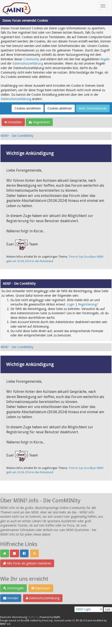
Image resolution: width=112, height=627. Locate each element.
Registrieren (39, 122)
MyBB (57, 617)
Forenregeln (13, 588)
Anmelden (13, 122)
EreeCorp (47, 620)
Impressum (40, 588)
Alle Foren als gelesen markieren (27, 563)
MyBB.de (33, 617)
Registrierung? (88, 304)
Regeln (105, 59)
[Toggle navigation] (103, 6)
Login (70, 304)
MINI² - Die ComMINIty (16, 136)
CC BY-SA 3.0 (79, 620)
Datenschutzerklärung (27, 63)
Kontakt (10, 598)
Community (31, 59)
